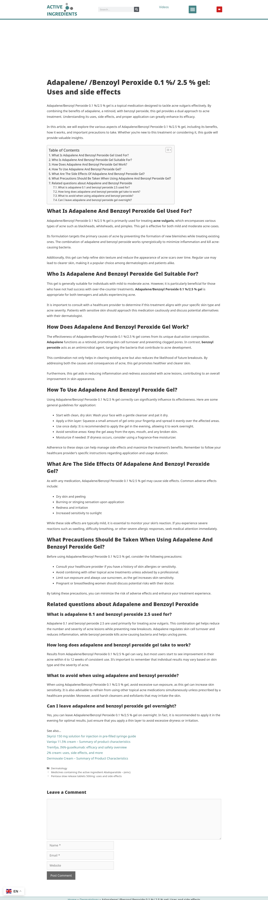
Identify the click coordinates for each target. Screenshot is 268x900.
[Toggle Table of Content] (167, 150)
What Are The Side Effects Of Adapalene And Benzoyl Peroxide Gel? (98, 174)
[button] (193, 9)
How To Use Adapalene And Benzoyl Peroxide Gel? (86, 169)
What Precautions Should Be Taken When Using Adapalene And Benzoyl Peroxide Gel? (111, 178)
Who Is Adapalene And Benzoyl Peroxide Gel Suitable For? (92, 160)
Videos (164, 7)
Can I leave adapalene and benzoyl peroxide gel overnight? (95, 200)
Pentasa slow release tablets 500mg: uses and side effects (86, 776)
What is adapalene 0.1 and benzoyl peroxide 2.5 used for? (94, 187)
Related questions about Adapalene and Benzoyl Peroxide (92, 183)
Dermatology (59, 768)
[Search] (136, 9)
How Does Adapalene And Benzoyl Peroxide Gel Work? (89, 164)
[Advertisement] (134, 45)
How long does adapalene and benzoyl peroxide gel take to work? (99, 192)
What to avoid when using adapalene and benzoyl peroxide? (95, 196)
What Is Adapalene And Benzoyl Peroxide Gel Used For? (90, 155)
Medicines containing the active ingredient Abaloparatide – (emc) (90, 772)
